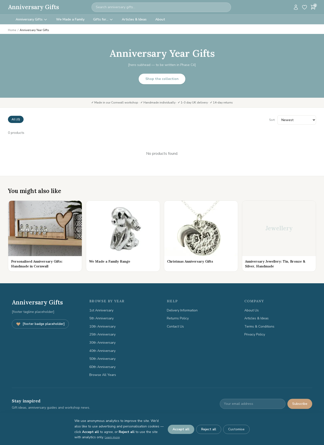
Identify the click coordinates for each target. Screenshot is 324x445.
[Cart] (313, 7)
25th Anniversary (102, 334)
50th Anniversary (102, 358)
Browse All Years (102, 375)
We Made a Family (70, 19)
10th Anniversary (102, 326)
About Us (251, 310)
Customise (236, 429)
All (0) (16, 119)
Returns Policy (178, 318)
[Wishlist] (304, 7)
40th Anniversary (102, 350)
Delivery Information (182, 310)
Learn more (112, 437)
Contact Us (175, 326)
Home (12, 30)
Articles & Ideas (134, 19)
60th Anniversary (102, 367)
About (160, 19)
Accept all (181, 429)
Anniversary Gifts (33, 7)
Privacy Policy (254, 334)
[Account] (296, 7)
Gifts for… (103, 19)
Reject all (208, 429)
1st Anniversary (101, 310)
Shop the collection (162, 79)
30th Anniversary (102, 342)
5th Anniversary (101, 318)
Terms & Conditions (259, 326)
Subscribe (299, 403)
